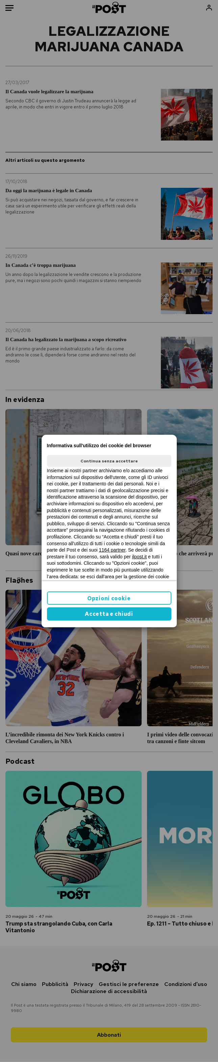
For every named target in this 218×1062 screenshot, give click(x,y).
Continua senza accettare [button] (109, 461)
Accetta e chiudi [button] (109, 613)
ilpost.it (139, 556)
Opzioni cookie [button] (109, 598)
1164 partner (112, 550)
